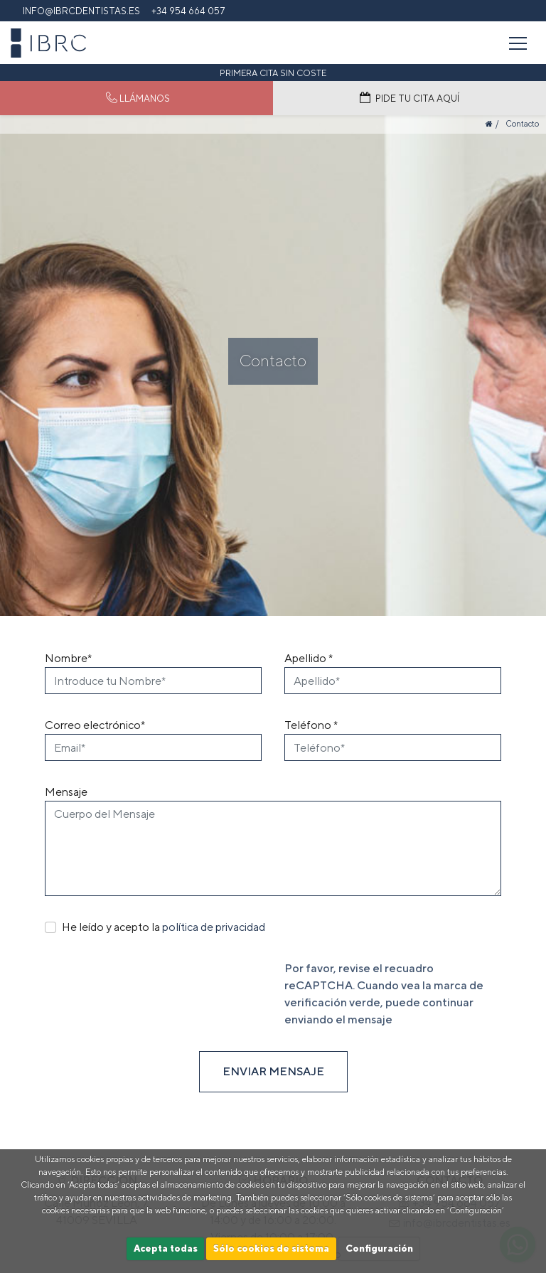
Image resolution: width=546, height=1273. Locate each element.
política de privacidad (213, 927)
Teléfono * (311, 725)
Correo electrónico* (95, 725)
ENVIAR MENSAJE (273, 1071)
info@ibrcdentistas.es (81, 11)
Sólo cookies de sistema (271, 1248)
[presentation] (153, 988)
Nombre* (68, 658)
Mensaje (66, 792)
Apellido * (308, 658)
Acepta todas (166, 1248)
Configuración (379, 1248)
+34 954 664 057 (188, 11)
